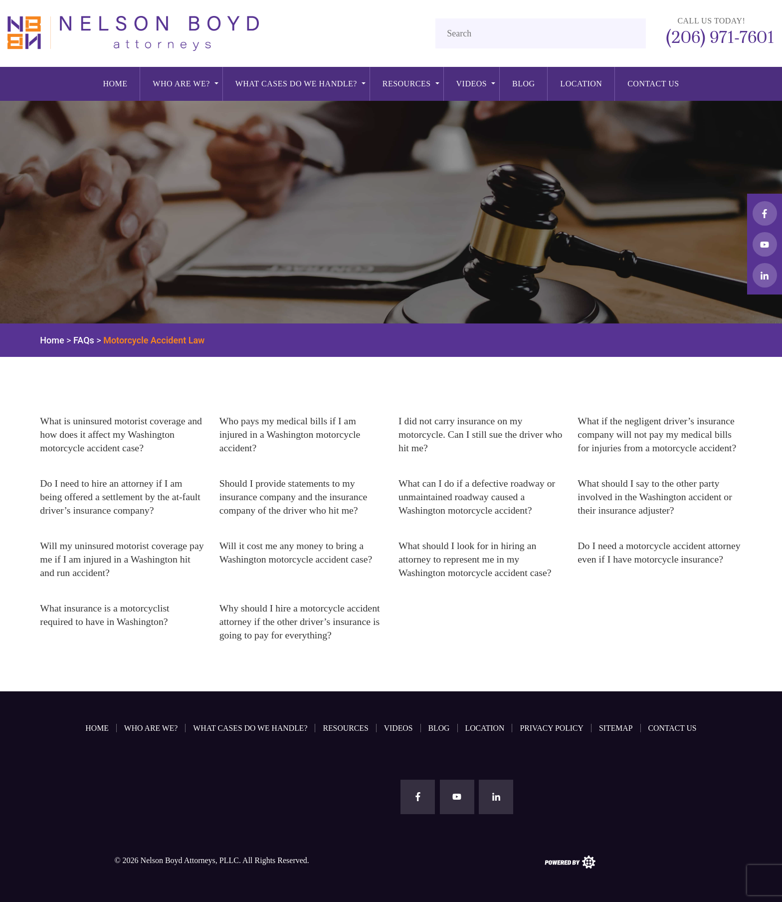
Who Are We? (181, 83)
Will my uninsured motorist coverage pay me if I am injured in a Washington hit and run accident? (118, 559)
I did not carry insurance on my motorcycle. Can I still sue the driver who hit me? (471, 434)
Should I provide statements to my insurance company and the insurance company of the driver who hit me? (294, 497)
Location (581, 83)
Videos (471, 83)
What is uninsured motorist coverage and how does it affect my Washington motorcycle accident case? (121, 434)
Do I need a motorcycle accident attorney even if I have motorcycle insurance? (646, 559)
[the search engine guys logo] (570, 861)
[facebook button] (765, 213)
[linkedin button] (765, 275)
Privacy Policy (553, 727)
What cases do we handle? (296, 83)
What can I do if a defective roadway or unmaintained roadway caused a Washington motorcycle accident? (477, 497)
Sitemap (618, 727)
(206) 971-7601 (718, 36)
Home (115, 83)
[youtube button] (765, 244)
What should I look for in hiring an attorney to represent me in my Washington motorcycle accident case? (475, 559)
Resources (407, 83)
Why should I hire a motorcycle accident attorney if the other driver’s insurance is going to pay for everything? (300, 621)
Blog (523, 83)
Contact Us (653, 83)
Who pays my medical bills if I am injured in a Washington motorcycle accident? (290, 434)
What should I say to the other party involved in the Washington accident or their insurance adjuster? (656, 497)
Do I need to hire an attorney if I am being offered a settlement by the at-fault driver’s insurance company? (121, 497)
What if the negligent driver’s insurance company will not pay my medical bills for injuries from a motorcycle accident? (658, 434)
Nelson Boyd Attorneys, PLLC (190, 860)
